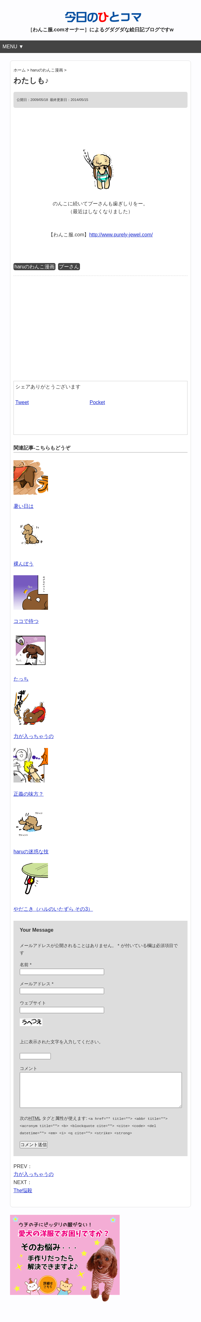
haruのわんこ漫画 (34, 266)
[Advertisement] (66, 327)
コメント (28, 1068)
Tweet (22, 402)
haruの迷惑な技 (31, 851)
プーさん (69, 266)
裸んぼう (23, 563)
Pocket (97, 402)
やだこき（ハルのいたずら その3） (53, 909)
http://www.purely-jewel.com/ (121, 234)
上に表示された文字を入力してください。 (61, 1041)
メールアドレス (37, 983)
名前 (26, 964)
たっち (21, 679)
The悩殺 (22, 1195)
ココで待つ (26, 621)
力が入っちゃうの (33, 736)
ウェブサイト (33, 1002)
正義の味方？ (28, 794)
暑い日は (23, 506)
